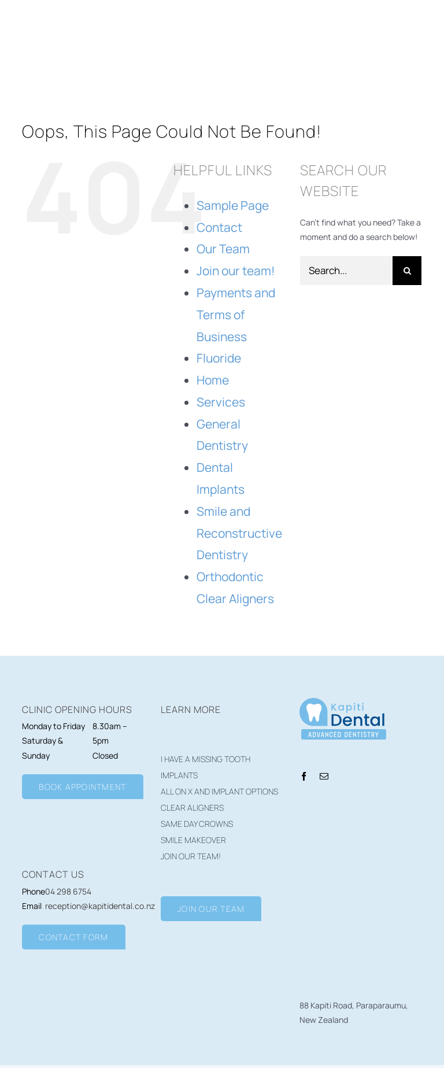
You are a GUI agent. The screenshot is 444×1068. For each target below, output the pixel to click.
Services (221, 402)
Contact (219, 227)
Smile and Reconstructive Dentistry (239, 533)
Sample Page (233, 205)
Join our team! (236, 271)
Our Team (223, 249)
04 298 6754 (68, 891)
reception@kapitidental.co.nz (100, 905)
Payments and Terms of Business (236, 314)
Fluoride (219, 358)
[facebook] (303, 776)
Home (213, 380)
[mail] (324, 776)
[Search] (407, 270)
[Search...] (346, 270)
